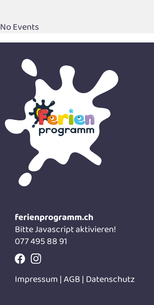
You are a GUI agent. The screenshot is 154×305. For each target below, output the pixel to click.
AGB (72, 279)
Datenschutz (110, 279)
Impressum (37, 279)
